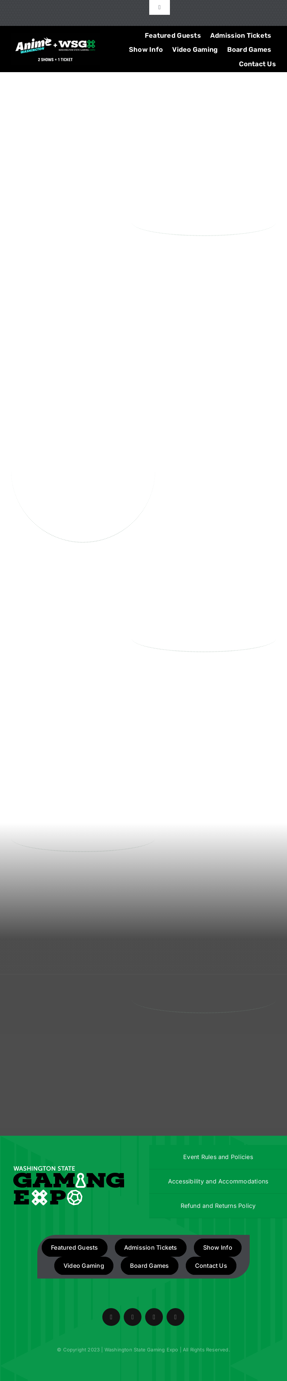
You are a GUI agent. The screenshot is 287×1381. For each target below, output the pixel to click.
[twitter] (132, 1317)
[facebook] (111, 1317)
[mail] (175, 1317)
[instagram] (154, 1317)
